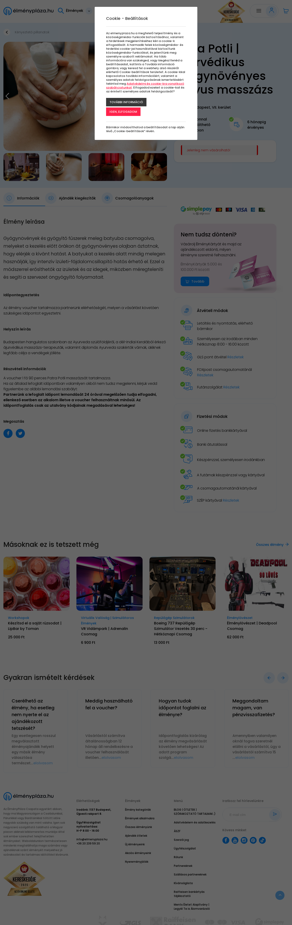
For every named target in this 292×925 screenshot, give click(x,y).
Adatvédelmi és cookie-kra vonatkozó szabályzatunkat (145, 85)
